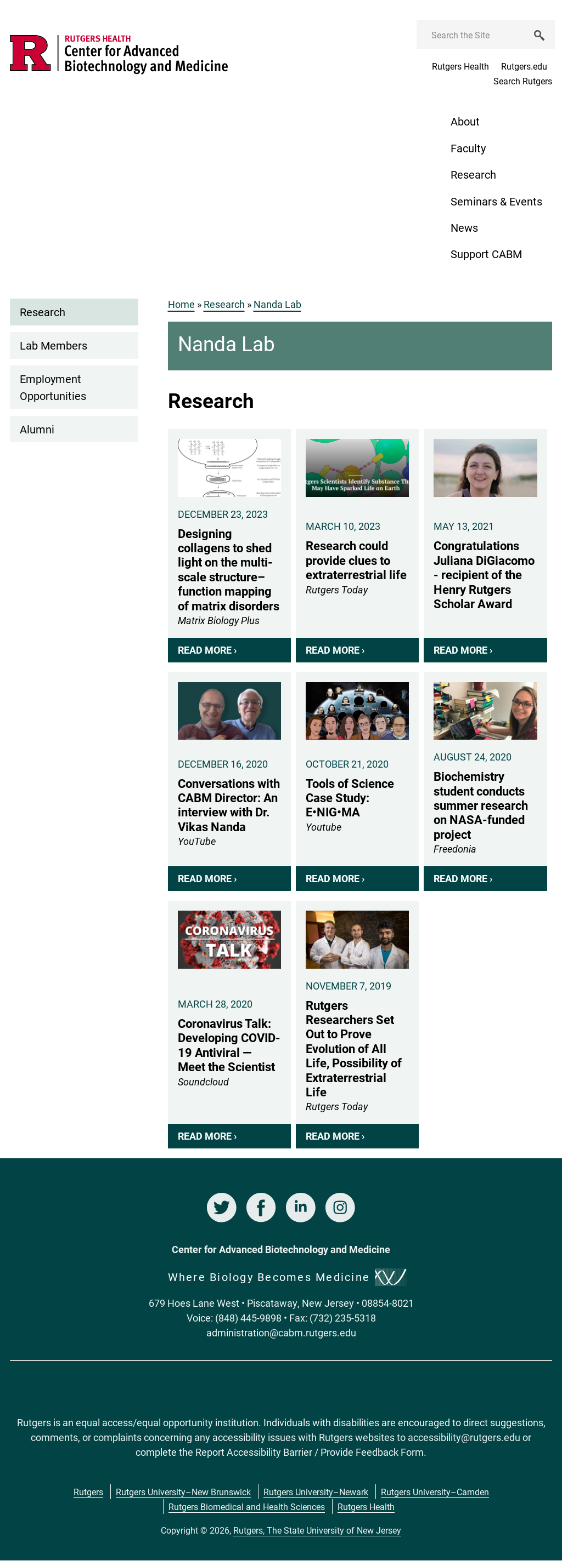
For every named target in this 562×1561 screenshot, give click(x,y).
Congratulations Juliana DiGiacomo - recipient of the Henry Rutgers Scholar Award (485, 545)
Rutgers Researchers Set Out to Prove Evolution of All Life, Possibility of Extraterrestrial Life (357, 1024)
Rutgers (88, 1491)
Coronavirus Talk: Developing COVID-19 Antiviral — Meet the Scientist (229, 1024)
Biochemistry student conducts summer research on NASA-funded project (485, 781)
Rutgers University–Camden (435, 1491)
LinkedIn (301, 1207)
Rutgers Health (460, 66)
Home (181, 304)
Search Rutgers (522, 81)
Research (473, 174)
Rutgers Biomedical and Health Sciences (246, 1506)
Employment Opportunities (53, 386)
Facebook (261, 1207)
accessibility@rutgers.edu (464, 1437)
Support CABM (486, 254)
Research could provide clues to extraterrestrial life (357, 545)
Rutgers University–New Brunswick (183, 1491)
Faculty (468, 148)
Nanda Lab (277, 304)
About (465, 121)
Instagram (340, 1207)
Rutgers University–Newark (315, 1491)
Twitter (222, 1207)
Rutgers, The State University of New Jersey (317, 1530)
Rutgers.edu (524, 66)
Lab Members (53, 345)
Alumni (37, 429)
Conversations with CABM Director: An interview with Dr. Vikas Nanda (229, 781)
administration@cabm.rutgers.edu (281, 1332)
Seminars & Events (496, 201)
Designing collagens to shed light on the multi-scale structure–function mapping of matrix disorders (229, 545)
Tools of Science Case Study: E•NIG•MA (357, 781)
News (464, 227)
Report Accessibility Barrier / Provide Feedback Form (309, 1452)
